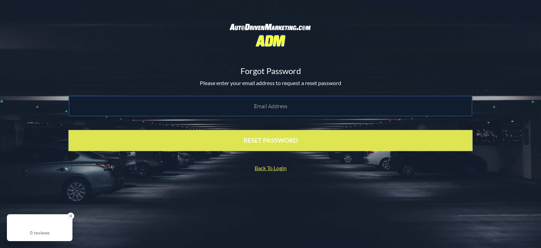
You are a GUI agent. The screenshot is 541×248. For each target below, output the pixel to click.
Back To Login (271, 168)
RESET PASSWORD (271, 140)
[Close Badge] (70, 216)
